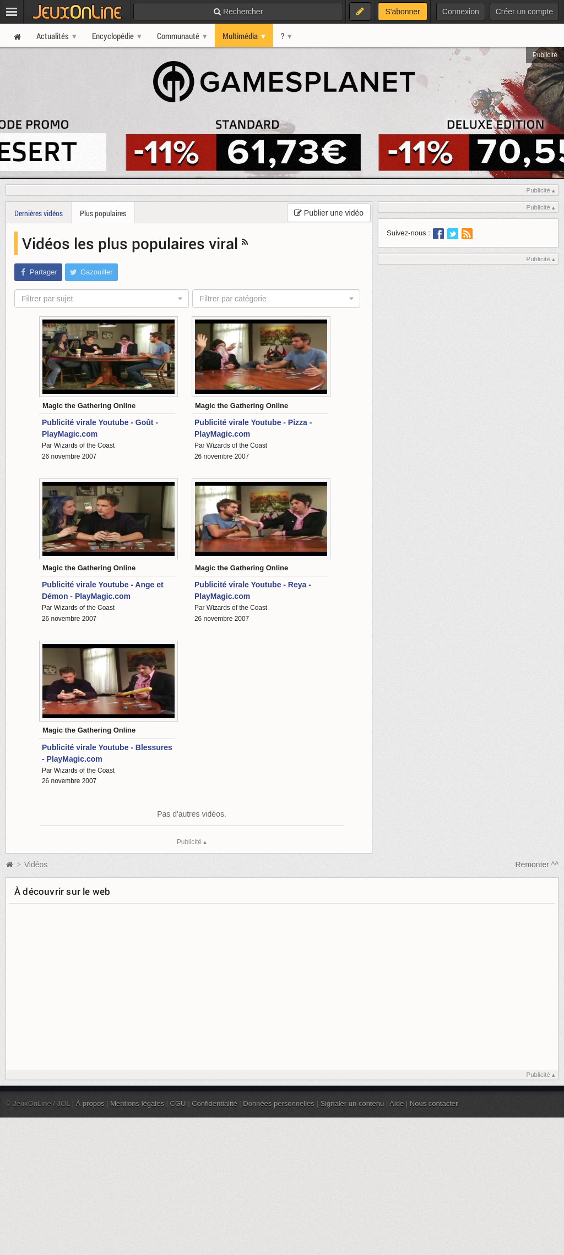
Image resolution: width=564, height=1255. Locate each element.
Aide (396, 1103)
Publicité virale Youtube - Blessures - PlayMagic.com (107, 753)
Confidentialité (214, 1103)
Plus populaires (103, 213)
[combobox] (101, 298)
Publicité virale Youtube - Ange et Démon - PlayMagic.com (103, 590)
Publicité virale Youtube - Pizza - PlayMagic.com (253, 428)
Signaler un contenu (352, 1103)
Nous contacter (434, 1103)
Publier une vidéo (329, 212)
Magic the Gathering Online (88, 405)
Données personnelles (278, 1103)
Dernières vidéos (38, 213)
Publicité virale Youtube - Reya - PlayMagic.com (252, 590)
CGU (178, 1103)
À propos (90, 1103)
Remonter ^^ (537, 864)
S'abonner (402, 11)
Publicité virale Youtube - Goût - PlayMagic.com (100, 428)
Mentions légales (137, 1103)
